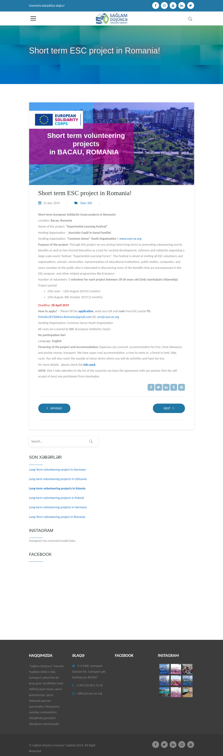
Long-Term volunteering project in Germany (57, 470)
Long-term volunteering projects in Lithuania (58, 479)
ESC (90, 203)
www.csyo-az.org (130, 239)
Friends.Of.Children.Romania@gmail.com (65, 317)
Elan (83, 203)
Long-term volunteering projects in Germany (58, 507)
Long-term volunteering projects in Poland (56, 498)
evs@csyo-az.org (108, 317)
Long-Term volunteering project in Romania (57, 517)
